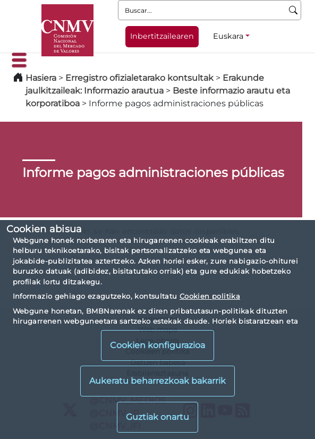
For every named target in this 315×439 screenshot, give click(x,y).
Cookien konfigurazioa (157, 345)
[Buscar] (293, 10)
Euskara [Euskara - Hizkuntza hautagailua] (228, 36)
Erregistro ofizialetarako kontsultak (139, 78)
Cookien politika (210, 296)
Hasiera (40, 78)
